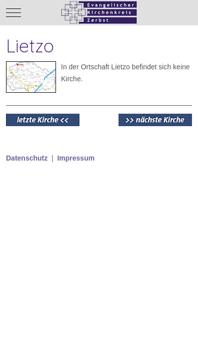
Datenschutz (27, 158)
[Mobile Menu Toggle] (13, 12)
